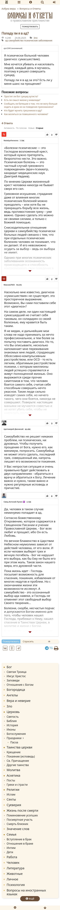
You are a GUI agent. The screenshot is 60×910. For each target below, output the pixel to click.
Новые (31, 128)
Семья (11, 834)
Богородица (16, 689)
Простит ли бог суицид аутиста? (21, 96)
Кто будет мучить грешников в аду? (23, 110)
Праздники (14, 738)
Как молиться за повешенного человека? (26, 114)
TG (49, 648)
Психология (16, 885)
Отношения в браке (20, 843)
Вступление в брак (19, 839)
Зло (36, 37)
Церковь (13, 712)
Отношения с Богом (20, 684)
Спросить (28, 641)
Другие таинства (18, 765)
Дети (10, 852)
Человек (13, 862)
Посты (11, 780)
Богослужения (16, 734)
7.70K (22, 140)
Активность (9, 128)
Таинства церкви (19, 747)
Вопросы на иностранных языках (26, 892)
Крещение (14, 752)
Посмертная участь (20, 819)
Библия (12, 721)
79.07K (19, 285)
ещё (30, 898)
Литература (15, 868)
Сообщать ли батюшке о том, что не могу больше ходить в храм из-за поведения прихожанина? (30, 105)
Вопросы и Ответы (30, 15)
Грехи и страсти (17, 784)
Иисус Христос (16, 676)
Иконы (11, 729)
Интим (11, 848)
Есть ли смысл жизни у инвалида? (22, 100)
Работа (12, 857)
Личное (12, 879)
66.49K (27, 429)
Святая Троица (16, 672)
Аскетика (13, 775)
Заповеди (13, 680)
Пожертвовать (30, 26)
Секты (11, 799)
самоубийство (16, 40)
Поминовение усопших (22, 815)
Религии (13, 789)
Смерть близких (17, 824)
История (12, 725)
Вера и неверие (18, 701)
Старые (39, 128)
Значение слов (18, 829)
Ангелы (12, 695)
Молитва (13, 770)
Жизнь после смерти (22, 810)
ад (6, 40)
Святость (13, 716)
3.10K (29, 502)
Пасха (14, 742)
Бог (9, 667)
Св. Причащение (18, 761)
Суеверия (14, 805)
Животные (15, 874)
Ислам (11, 794)
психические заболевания (38, 40)
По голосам (21, 128)
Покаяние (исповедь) (21, 756)
